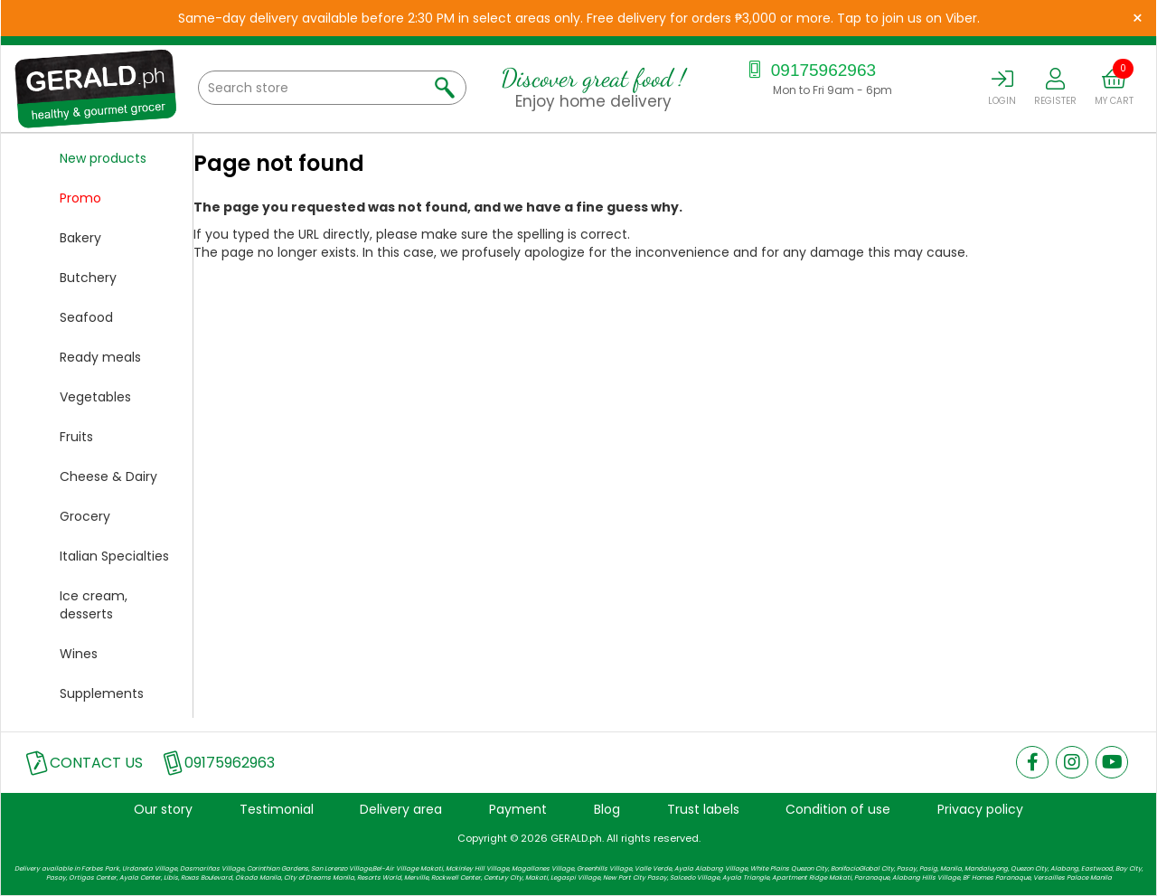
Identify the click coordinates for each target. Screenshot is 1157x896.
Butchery (88, 278)
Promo (80, 198)
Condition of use (837, 809)
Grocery (85, 516)
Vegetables (95, 397)
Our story (163, 809)
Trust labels (703, 809)
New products (103, 158)
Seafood (86, 317)
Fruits (76, 437)
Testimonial (277, 809)
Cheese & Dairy (108, 476)
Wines (79, 654)
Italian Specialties (114, 556)
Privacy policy (980, 809)
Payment (518, 809)
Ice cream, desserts (93, 605)
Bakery (80, 238)
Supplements (102, 693)
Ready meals (100, 357)
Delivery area (401, 809)
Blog (607, 809)
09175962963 (810, 70)
